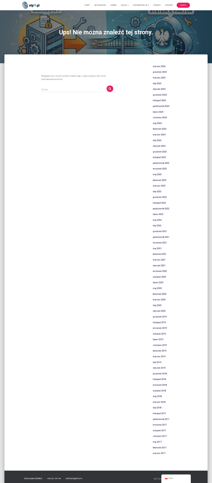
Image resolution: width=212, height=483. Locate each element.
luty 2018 (157, 407)
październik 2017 (161, 419)
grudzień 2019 (160, 317)
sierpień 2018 (159, 391)
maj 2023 (157, 174)
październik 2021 (161, 237)
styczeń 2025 (159, 89)
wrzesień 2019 (160, 328)
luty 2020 (157, 305)
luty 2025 (157, 83)
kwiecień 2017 (159, 447)
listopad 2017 (159, 413)
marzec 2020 (159, 299)
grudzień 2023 (160, 152)
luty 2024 (157, 140)
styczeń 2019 (159, 368)
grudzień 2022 (160, 197)
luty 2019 (157, 362)
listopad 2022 (159, 203)
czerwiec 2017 (160, 436)
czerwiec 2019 (160, 345)
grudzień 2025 (160, 72)
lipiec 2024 (158, 112)
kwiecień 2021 (159, 254)
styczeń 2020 (159, 311)
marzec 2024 (159, 134)
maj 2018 (157, 396)
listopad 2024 (159, 100)
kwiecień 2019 (159, 351)
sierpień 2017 (159, 430)
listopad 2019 (159, 322)
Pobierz (157, 5)
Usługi (125, 5)
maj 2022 (157, 220)
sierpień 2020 (159, 277)
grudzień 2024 (160, 95)
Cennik (113, 5)
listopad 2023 (159, 157)
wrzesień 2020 (160, 271)
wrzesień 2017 (160, 425)
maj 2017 (157, 442)
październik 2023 (161, 163)
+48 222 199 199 (54, 479)
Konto (183, 5)
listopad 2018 (159, 379)
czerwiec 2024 (160, 117)
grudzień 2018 (160, 373)
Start (87, 5)
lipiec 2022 (158, 214)
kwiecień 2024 (159, 129)
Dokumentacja (141, 5)
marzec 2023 (159, 186)
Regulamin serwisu (33, 479)
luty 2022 (157, 225)
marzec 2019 (159, 356)
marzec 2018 (159, 402)
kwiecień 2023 (159, 180)
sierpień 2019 (159, 334)
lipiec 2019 (158, 339)
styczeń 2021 (159, 265)
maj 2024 (157, 123)
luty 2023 (157, 191)
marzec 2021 (159, 260)
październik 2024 (161, 106)
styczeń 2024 (159, 146)
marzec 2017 (159, 453)
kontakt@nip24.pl (74, 479)
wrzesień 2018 (160, 385)
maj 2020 (157, 288)
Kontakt (169, 5)
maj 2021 (157, 248)
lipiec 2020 (158, 282)
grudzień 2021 (160, 231)
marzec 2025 (159, 78)
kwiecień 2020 (159, 294)
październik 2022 (161, 208)
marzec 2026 (159, 66)
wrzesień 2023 (160, 168)
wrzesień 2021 (160, 243)
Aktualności (100, 5)
